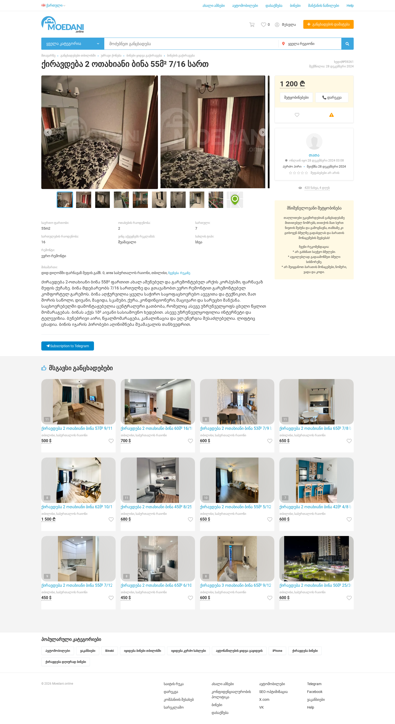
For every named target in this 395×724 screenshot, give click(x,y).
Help (350, 6)
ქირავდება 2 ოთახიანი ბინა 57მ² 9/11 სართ (78, 428)
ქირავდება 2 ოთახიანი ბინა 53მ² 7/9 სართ (237, 428)
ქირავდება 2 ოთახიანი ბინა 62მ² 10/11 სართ (78, 506)
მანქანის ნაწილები (323, 6)
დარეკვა (171, 692)
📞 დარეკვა (332, 97)
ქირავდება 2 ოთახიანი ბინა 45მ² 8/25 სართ (158, 506)
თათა (314, 155)
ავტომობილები (245, 6)
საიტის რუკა (174, 684)
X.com (264, 700)
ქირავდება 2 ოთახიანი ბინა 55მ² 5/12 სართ (237, 506)
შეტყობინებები (296, 97)
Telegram (314, 684)
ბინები (295, 6)
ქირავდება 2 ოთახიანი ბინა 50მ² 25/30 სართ (316, 585)
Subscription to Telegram (67, 346)
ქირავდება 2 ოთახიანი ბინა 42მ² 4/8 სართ (316, 506)
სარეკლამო (174, 707)
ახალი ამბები (214, 6)
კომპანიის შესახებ (179, 700)
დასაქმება (274, 6)
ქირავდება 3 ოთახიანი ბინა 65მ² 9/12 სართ (237, 585)
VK (261, 707)
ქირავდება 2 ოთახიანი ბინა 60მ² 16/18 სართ (158, 428)
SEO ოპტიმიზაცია (273, 692)
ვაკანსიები (316, 700)
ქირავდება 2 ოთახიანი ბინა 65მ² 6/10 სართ (158, 585)
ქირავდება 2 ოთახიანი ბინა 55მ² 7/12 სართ (78, 585)
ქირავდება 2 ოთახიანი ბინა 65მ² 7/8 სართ (316, 428)
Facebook (314, 692)
